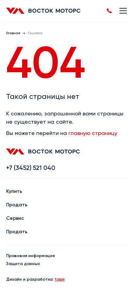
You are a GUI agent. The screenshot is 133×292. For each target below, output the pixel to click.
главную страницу (92, 133)
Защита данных (23, 264)
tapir (60, 279)
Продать (16, 205)
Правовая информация (30, 256)
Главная (13, 33)
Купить (14, 191)
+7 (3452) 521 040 (30, 168)
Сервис (15, 218)
